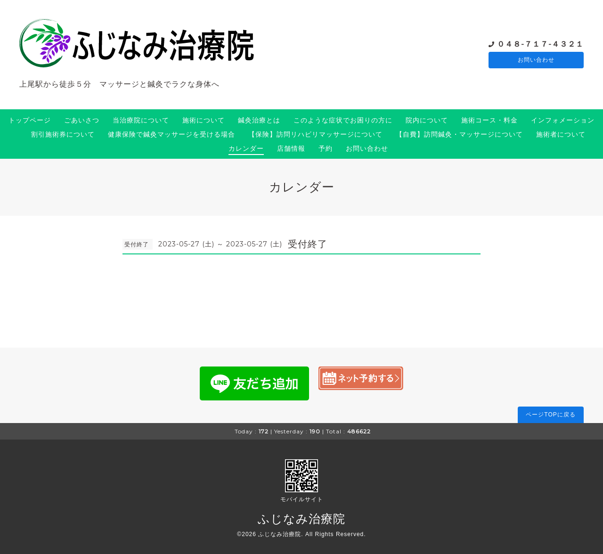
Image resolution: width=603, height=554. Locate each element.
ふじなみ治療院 (301, 518)
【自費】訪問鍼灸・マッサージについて (459, 134)
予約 (325, 148)
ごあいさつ (81, 120)
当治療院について (141, 120)
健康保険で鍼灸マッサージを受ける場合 (171, 134)
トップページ (29, 120)
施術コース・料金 (489, 120)
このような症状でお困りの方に (342, 120)
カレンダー (246, 148)
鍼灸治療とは (259, 120)
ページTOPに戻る (550, 414)
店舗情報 (291, 148)
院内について (427, 120)
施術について (203, 120)
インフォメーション (563, 120)
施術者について (561, 134)
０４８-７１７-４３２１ (540, 43)
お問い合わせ (536, 60)
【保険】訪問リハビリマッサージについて (315, 134)
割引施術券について (63, 134)
